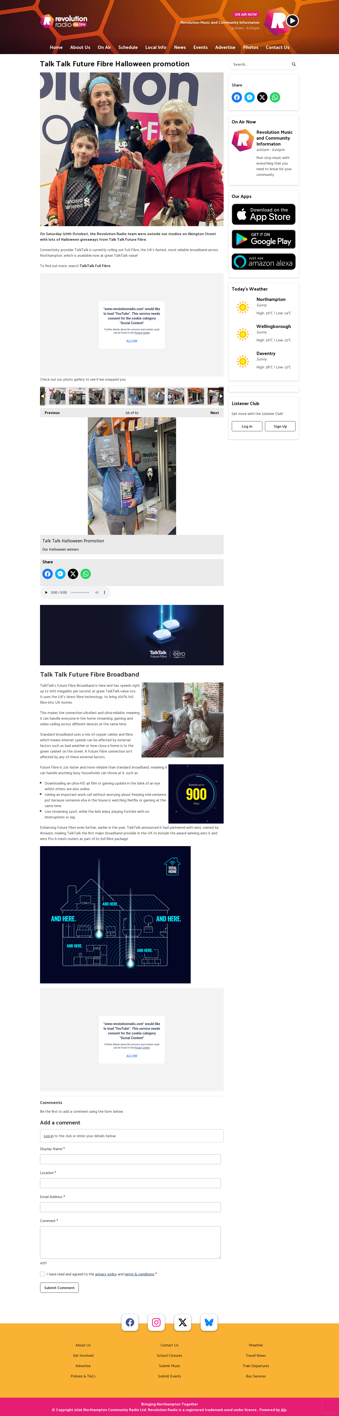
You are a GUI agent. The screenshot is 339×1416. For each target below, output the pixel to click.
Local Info (155, 47)
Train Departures (256, 1365)
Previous (50, 412)
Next (212, 412)
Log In (247, 426)
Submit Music (169, 1365)
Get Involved (83, 1355)
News (180, 47)
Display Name (52, 1149)
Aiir (284, 1409)
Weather (256, 1344)
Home (56, 47)
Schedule (128, 47)
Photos (250, 47)
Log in (48, 1135)
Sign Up (280, 426)
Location (48, 1172)
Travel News (256, 1355)
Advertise (225, 47)
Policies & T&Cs (83, 1376)
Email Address (52, 1196)
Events (200, 47)
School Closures (169, 1355)
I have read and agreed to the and (102, 1274)
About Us (80, 47)
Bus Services (256, 1376)
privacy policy (106, 1273)
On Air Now (244, 121)
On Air (104, 47)
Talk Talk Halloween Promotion (57, 396)
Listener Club (245, 403)
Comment (49, 1220)
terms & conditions (139, 1273)
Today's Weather (250, 288)
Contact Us (277, 47)
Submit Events (169, 1376)
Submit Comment (59, 1287)
